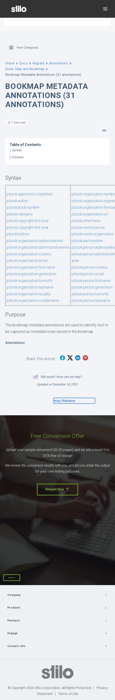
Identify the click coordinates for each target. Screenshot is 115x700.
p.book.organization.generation (31, 274)
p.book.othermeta (86, 220)
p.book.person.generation (92, 287)
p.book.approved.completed (29, 194)
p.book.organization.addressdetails (35, 240)
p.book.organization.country (29, 254)
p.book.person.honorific (90, 294)
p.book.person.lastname (91, 300)
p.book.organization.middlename (33, 300)
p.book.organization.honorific (30, 280)
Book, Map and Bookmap (24, 69)
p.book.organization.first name (31, 267)
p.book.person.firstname (91, 280)
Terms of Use (68, 694)
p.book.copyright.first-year (28, 220)
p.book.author (17, 201)
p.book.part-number (87, 240)
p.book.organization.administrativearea (38, 247)
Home (10, 63)
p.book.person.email (88, 274)
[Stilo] (19, 9)
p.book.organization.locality (29, 294)
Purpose (18, 157)
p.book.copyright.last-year (27, 227)
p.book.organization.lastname (30, 287)
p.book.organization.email (27, 260)
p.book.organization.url (90, 214)
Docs (23, 63)
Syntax (17, 150)
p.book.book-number (23, 207)
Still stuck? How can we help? (57, 377)
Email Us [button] (11, 578)
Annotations (58, 63)
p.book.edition (18, 234)
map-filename (67, 401)
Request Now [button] (57, 489)
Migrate (38, 63)
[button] (105, 9)
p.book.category (20, 214)
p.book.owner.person (88, 227)
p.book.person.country (90, 267)
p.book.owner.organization (93, 234)
